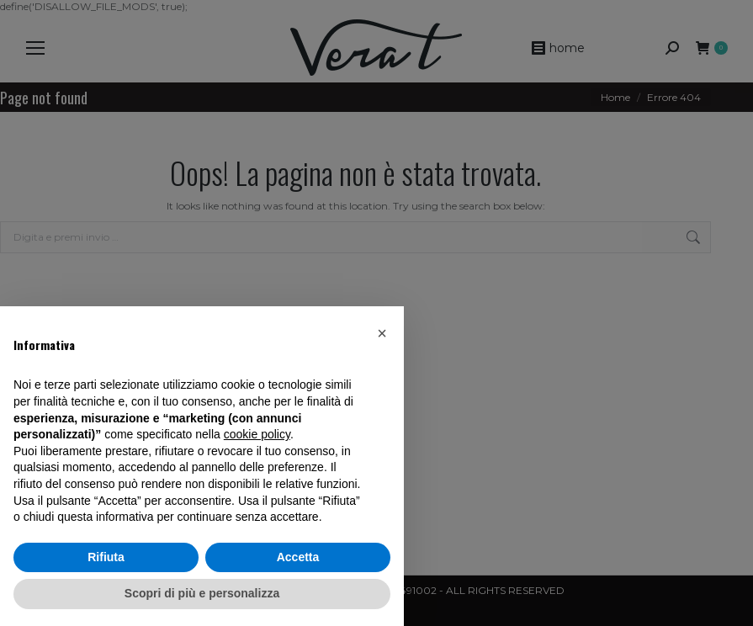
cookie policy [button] (257, 434)
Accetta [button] (298, 557)
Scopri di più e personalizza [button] (202, 593)
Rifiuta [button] (106, 557)
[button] (382, 333)
